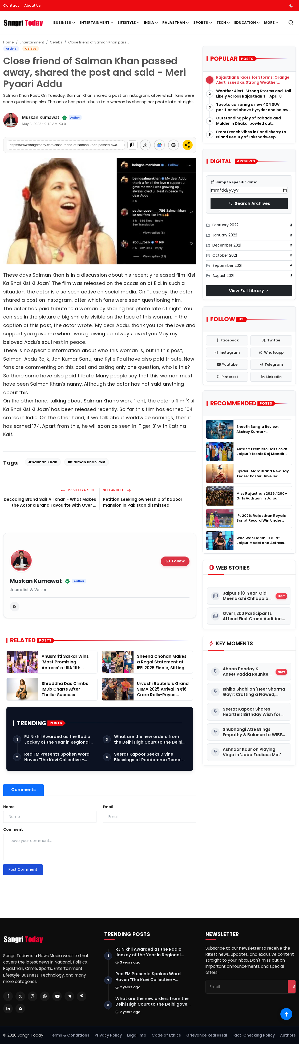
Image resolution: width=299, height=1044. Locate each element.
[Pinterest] (81, 996)
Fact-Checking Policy (253, 1035)
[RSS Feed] (20, 1008)
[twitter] (271, 340)
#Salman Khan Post (87, 462)
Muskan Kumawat (36, 581)
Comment (13, 829)
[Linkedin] (8, 1008)
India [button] (151, 22)
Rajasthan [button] (175, 22)
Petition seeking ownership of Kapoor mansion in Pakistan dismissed (142, 502)
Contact (11, 5)
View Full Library (249, 291)
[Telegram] (69, 996)
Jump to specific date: (234, 182)
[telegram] (271, 365)
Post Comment (23, 869)
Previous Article (78, 490)
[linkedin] (271, 377)
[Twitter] (20, 996)
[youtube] (227, 365)
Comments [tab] (23, 790)
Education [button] (247, 22)
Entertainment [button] (96, 22)
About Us (32, 5)
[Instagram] (32, 996)
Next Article (117, 490)
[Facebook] (8, 996)
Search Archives (249, 203)
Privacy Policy (108, 1035)
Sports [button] (202, 22)
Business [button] (64, 22)
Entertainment (32, 42)
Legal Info (136, 1035)
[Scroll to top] (286, 1014)
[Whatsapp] (45, 996)
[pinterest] (227, 377)
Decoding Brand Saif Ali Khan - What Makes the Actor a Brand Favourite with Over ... (50, 502)
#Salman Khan (42, 462)
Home (8, 42)
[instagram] (227, 353)
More (271, 22)
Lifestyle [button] (129, 22)
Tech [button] (223, 22)
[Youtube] (57, 996)
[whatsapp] (271, 353)
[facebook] (227, 340)
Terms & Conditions (69, 1035)
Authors (288, 1035)
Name (9, 806)
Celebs (56, 42)
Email (108, 806)
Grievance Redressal (206, 1035)
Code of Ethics (166, 1035)
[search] (291, 22)
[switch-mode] (292, 5)
